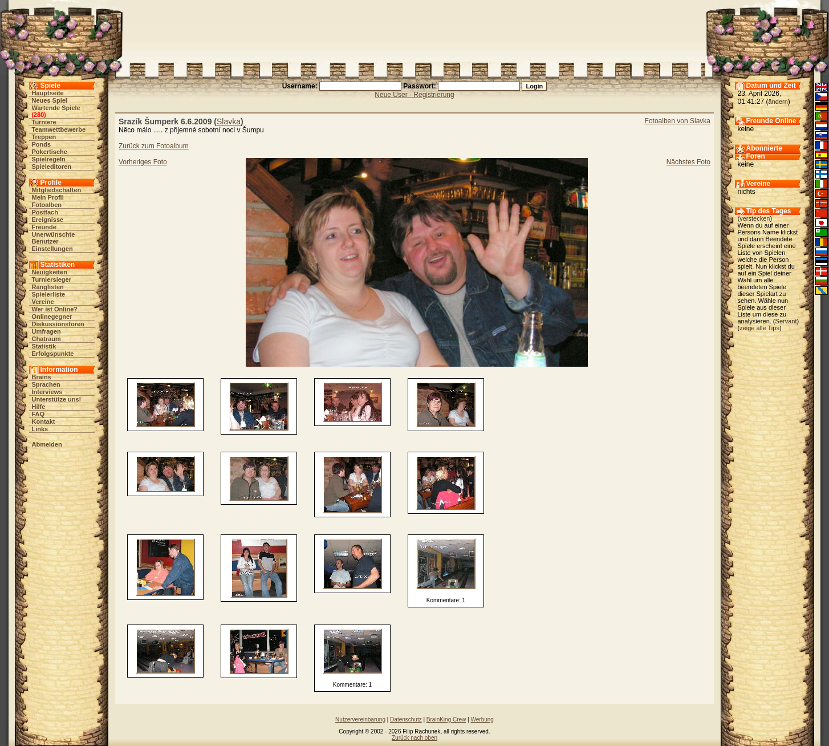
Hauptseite (48, 93)
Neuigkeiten (49, 272)
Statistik (44, 346)
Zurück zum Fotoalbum (154, 146)
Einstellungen (52, 248)
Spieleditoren (52, 166)
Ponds (41, 144)
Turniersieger (52, 279)
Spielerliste (49, 294)
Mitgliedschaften (57, 189)
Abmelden (47, 444)
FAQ (38, 414)
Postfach (45, 212)
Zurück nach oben (414, 738)
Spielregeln (49, 159)
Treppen (44, 136)
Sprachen (46, 384)
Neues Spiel (49, 100)
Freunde (44, 227)
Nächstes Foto (688, 162)
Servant (786, 321)
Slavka (229, 121)
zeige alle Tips (759, 328)
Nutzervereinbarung (360, 719)
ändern (778, 101)
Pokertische (49, 151)
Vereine (43, 301)
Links (40, 428)
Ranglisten (48, 286)
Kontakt (43, 421)
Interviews (47, 391)
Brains (41, 377)
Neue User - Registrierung (414, 95)
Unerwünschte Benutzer (53, 238)
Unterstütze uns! (57, 399)
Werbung (481, 719)
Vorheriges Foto (143, 162)
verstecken (754, 218)
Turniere (44, 122)
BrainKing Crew (446, 719)
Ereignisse (48, 219)
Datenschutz (406, 719)
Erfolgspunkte (53, 353)
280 (39, 114)
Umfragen (46, 331)
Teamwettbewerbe (59, 129)
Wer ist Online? (55, 309)
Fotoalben (47, 204)
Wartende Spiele (56, 107)
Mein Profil (48, 197)
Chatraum (46, 338)
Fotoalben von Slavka (677, 121)
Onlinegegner (52, 316)
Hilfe (39, 406)
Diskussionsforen (58, 324)
